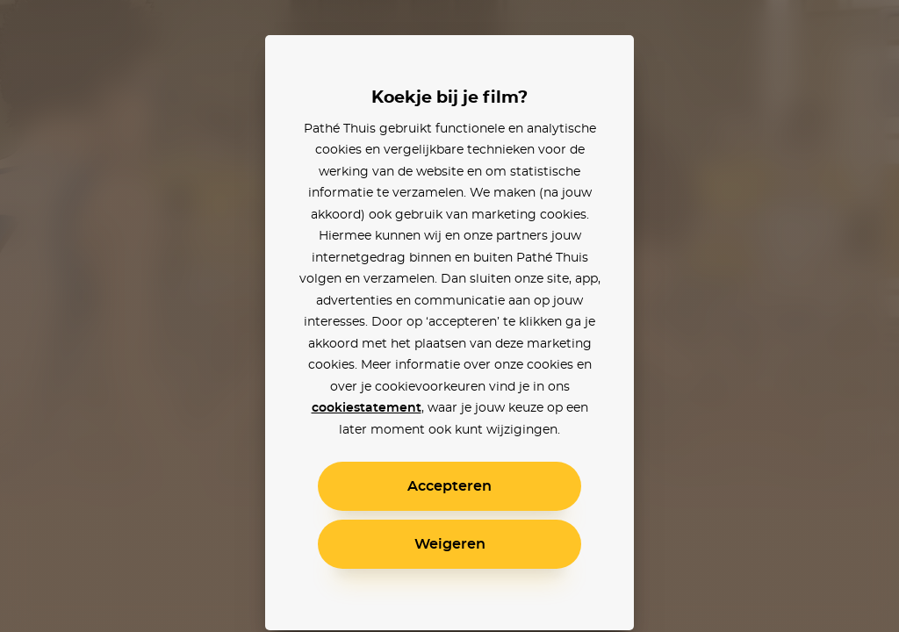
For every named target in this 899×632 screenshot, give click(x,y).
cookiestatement (366, 408)
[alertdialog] (449, 316)
